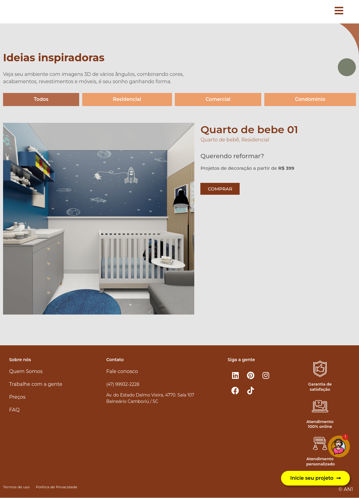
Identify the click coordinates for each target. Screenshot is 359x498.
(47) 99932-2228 (122, 384)
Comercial (218, 99)
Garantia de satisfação (320, 387)
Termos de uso (16, 487)
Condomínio (310, 99)
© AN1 (346, 489)
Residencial (126, 99)
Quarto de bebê (219, 140)
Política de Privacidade (56, 487)
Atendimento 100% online (319, 424)
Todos (40, 99)
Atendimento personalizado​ (320, 462)
